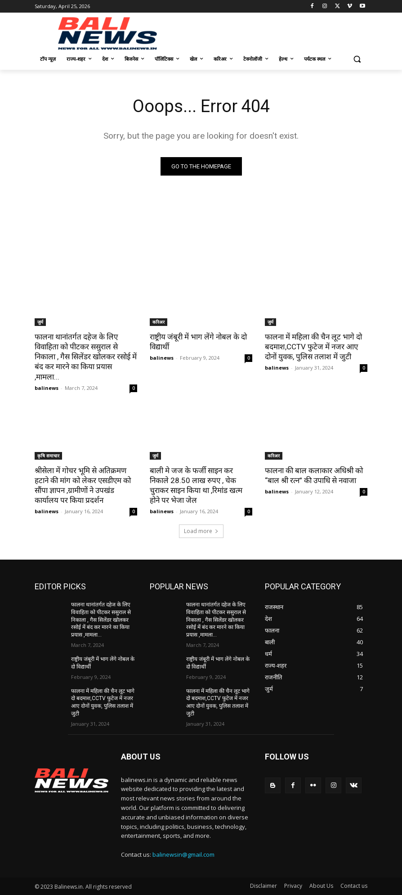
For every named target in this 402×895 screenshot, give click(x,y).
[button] (356, 59)
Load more (201, 531)
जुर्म (40, 322)
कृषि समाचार (48, 455)
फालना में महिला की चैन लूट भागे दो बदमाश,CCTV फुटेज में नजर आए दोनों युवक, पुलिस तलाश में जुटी (313, 346)
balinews (46, 387)
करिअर (158, 322)
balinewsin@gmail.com (183, 854)
